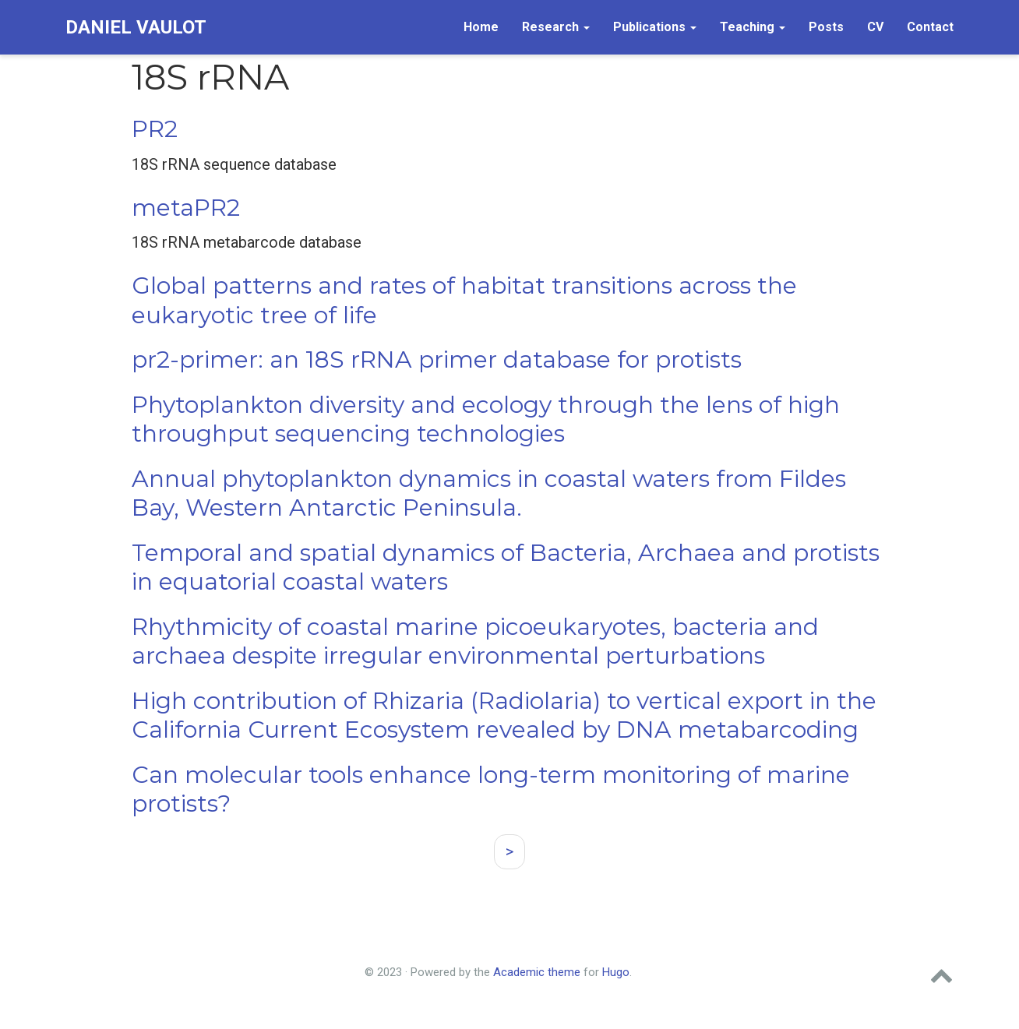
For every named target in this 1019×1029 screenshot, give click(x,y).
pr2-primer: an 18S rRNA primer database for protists (437, 359)
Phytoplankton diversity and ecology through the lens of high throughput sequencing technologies (486, 419)
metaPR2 (186, 207)
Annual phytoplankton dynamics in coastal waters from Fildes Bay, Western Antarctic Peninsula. (489, 493)
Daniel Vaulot (135, 27)
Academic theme (536, 972)
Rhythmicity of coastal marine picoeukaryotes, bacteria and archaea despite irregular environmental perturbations (475, 641)
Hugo (615, 972)
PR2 (155, 129)
